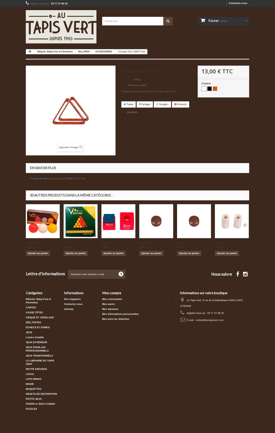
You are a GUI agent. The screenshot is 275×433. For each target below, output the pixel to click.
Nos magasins (72, 299)
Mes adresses (110, 309)
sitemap (68, 309)
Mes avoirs (108, 304)
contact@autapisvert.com (210, 320)
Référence (127, 79)
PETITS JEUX (34, 398)
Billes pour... (33, 242)
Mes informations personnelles (120, 314)
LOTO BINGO (33, 379)
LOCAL (30, 374)
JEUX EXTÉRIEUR (36, 342)
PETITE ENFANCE (36, 369)
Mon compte (111, 293)
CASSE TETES (34, 312)
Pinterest (180, 104)
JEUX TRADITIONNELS (39, 355)
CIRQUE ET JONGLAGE (40, 317)
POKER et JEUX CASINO (40, 403)
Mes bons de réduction (115, 319)
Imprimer (132, 112)
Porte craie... (109, 242)
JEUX (29, 332)
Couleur (206, 83)
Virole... (219, 242)
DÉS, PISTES (33, 322)
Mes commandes (112, 299)
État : (124, 85)
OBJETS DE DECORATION (41, 393)
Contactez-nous (238, 3)
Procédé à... (146, 242)
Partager (144, 104)
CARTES (31, 307)
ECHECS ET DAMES (38, 327)
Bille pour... (70, 242)
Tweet (128, 104)
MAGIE (30, 384)
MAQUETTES (33, 389)
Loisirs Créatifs (35, 337)
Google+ (162, 104)
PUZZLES (31, 408)
